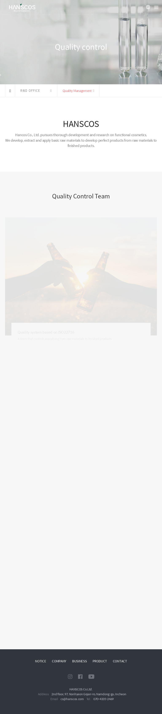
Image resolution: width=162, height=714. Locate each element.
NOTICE (40, 661)
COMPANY (59, 661)
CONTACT (120, 661)
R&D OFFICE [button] (30, 90)
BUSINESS (79, 661)
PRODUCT (100, 661)
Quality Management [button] (77, 90)
